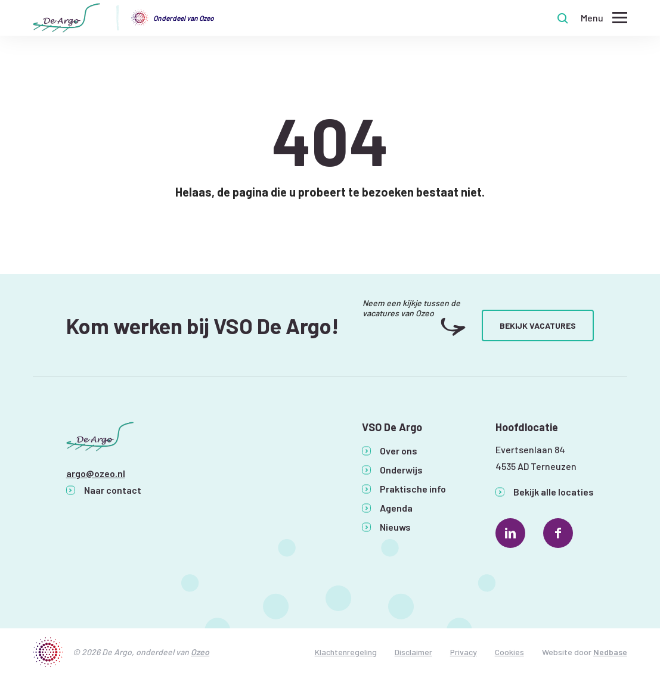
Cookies (509, 652)
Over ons (398, 450)
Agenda (396, 507)
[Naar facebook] (558, 533)
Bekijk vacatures (538, 325)
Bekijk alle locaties (553, 491)
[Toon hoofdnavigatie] (604, 18)
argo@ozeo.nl (95, 473)
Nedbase (610, 652)
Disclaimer (413, 652)
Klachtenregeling (346, 652)
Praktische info (413, 488)
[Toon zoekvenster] (563, 18)
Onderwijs (401, 469)
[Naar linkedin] (510, 533)
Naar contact (112, 490)
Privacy (463, 652)
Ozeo (200, 652)
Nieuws (395, 526)
